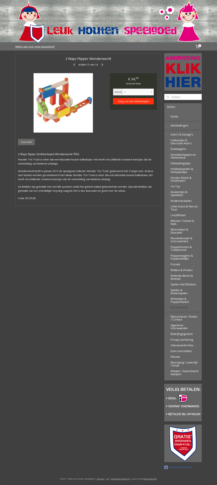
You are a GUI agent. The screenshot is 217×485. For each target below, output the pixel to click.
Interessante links (182, 345)
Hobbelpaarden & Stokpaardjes (182, 170)
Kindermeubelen (181, 201)
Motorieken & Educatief (179, 231)
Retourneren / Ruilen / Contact (184, 318)
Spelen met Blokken (183, 284)
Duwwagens (178, 149)
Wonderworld (179, 307)
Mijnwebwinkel (150, 479)
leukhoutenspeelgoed (178, 467)
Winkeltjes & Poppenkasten (180, 300)
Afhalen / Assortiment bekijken (184, 372)
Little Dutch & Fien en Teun (184, 208)
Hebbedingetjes (181, 163)
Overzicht (26, 142)
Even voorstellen (181, 351)
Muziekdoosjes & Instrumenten (181, 239)
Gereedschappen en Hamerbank (183, 156)
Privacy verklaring (182, 340)
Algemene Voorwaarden (179, 326)
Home (174, 116)
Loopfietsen (178, 215)
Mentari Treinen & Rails (182, 222)
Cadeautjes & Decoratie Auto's (181, 141)
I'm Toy (175, 186)
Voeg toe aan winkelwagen (133, 101)
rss (107, 479)
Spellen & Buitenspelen (179, 291)
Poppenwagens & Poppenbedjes (182, 257)
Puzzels (175, 264)
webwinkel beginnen (120, 479)
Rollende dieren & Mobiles (182, 277)
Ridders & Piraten (182, 270)
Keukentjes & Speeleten (179, 193)
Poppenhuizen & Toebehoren (181, 248)
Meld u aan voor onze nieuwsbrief (35, 46)
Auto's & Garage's (182, 134)
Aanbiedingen (179, 125)
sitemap (100, 479)
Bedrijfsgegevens (182, 334)
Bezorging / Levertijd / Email (184, 364)
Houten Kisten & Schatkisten (181, 179)
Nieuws (175, 357)
